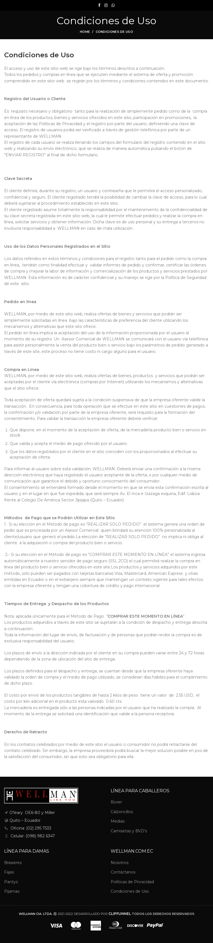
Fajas (9, 872)
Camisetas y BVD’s (129, 830)
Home (85, 32)
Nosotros (119, 862)
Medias (118, 821)
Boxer (116, 802)
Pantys (11, 881)
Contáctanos (123, 872)
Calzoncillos (122, 811)
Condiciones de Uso (130, 891)
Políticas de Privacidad (132, 881)
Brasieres (13, 862)
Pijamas (11, 891)
